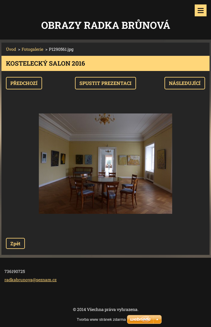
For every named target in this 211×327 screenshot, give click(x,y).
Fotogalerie (32, 49)
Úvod (11, 49)
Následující (185, 83)
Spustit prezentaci (105, 83)
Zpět (15, 243)
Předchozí (24, 83)
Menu (201, 10)
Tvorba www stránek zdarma (101, 319)
